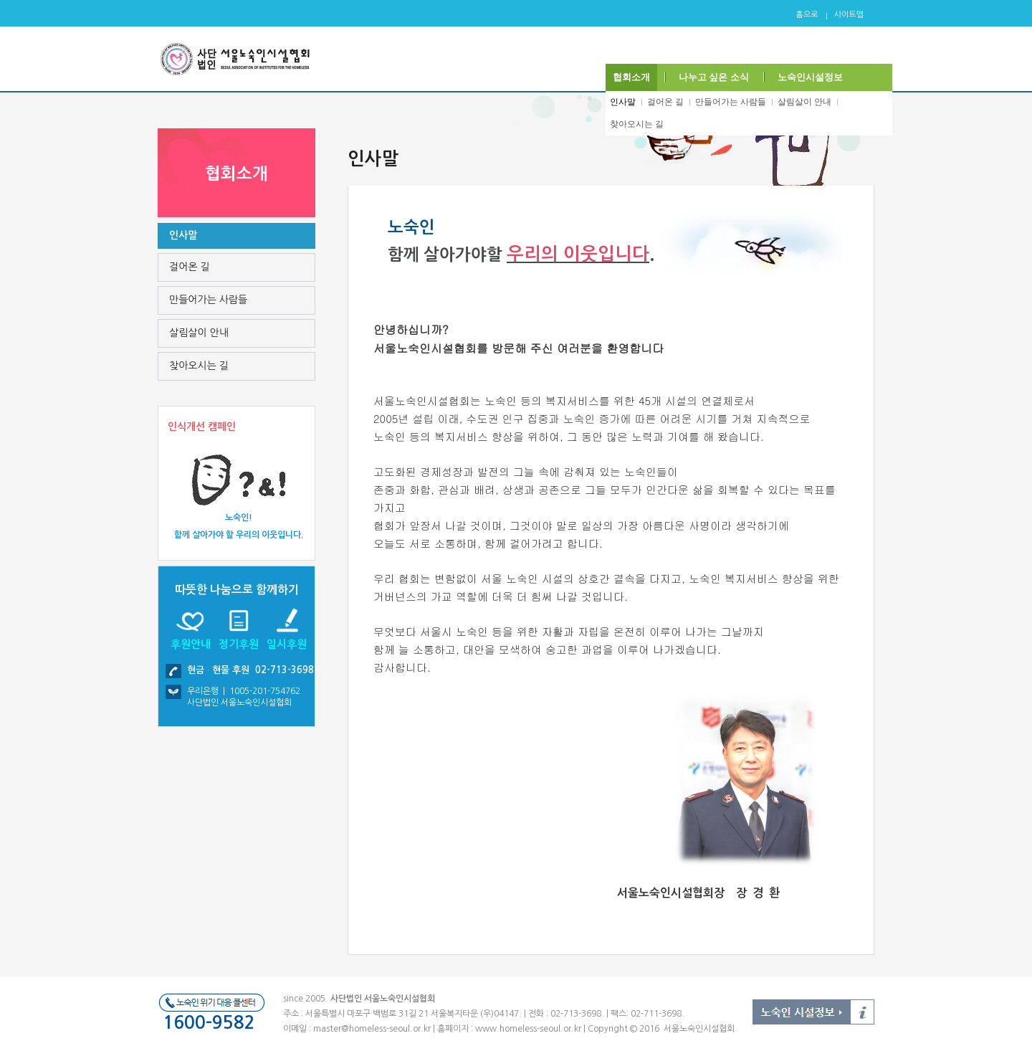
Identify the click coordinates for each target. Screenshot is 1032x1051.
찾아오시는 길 (637, 124)
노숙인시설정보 (810, 77)
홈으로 (807, 15)
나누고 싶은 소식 (714, 77)
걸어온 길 (665, 102)
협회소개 (631, 77)
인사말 (623, 102)
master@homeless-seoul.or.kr (372, 1028)
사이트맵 (849, 15)
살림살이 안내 (804, 102)
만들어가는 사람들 (730, 102)
